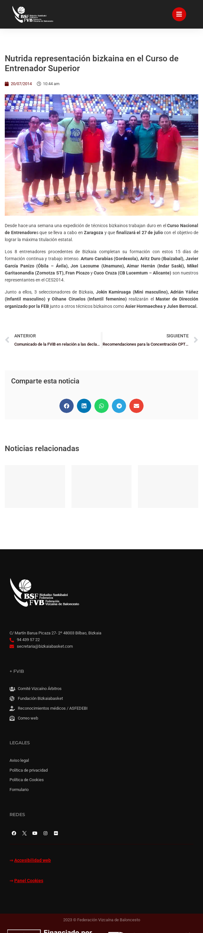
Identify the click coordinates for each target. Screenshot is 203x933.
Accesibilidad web (32, 860)
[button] (66, 406)
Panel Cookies (28, 880)
